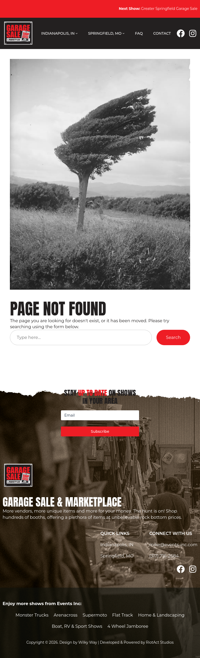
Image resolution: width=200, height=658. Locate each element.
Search (173, 337)
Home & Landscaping (161, 615)
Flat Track (122, 615)
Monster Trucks (32, 615)
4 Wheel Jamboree (128, 626)
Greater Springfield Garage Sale (158, 8)
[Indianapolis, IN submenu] (77, 33)
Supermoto (95, 615)
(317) (154, 555)
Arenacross (65, 615)
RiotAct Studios (159, 642)
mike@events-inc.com (173, 544)
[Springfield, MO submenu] (123, 33)
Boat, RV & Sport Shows (77, 626)
